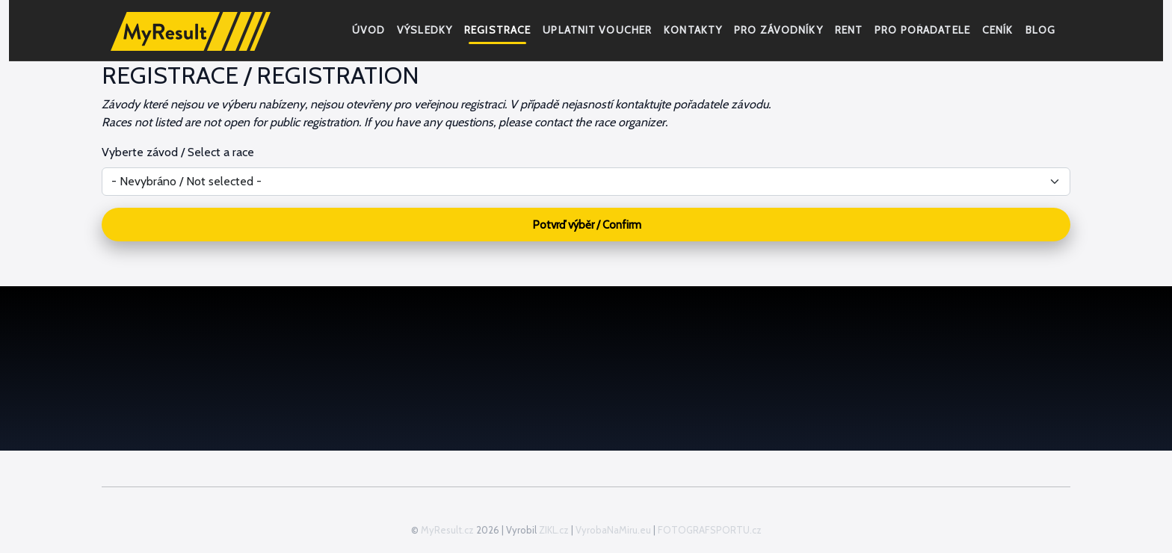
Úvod (368, 30)
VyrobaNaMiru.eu (613, 530)
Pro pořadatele (922, 30)
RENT (849, 30)
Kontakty (693, 30)
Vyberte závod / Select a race (178, 152)
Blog (1040, 30)
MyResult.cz (447, 530)
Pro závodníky (778, 30)
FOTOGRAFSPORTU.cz (710, 530)
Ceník (998, 30)
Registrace (497, 30)
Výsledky (424, 30)
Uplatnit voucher (597, 30)
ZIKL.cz (554, 530)
